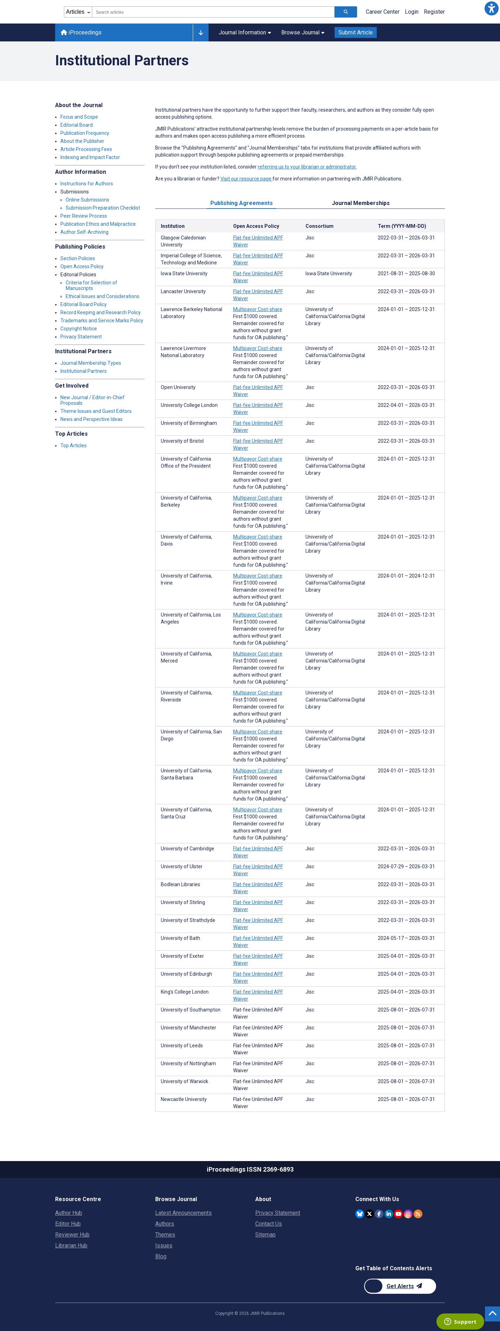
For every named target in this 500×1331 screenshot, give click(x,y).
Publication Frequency (84, 133)
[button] (491, 8)
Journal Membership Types (90, 363)
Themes (165, 1234)
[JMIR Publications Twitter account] (369, 1214)
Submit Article (355, 32)
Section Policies (77, 258)
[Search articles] (346, 12)
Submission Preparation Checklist (103, 208)
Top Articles (73, 445)
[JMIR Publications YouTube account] (398, 1214)
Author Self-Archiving (84, 232)
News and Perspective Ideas (91, 419)
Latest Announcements (183, 1213)
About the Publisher (82, 141)
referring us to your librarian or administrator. (307, 167)
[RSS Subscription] (418, 1214)
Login (412, 11)
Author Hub (68, 1213)
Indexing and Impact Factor (90, 157)
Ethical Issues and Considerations (102, 296)
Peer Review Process (83, 216)
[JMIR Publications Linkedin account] (388, 1214)
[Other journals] (201, 32)
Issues (163, 1245)
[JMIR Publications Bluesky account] (359, 1214)
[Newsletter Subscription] (400, 1286)
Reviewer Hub (72, 1234)
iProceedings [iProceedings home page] (81, 32)
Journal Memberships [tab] (361, 203)
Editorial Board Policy (83, 304)
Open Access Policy (82, 266)
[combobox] (213, 12)
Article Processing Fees (86, 149)
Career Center (383, 11)
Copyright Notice (78, 328)
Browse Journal (302, 32)
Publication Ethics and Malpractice (98, 224)
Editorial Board (76, 125)
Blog (160, 1256)
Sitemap (265, 1234)
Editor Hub (68, 1223)
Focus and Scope (79, 117)
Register (434, 11)
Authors (164, 1223)
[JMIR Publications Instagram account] (408, 1214)
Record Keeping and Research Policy (100, 312)
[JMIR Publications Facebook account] (379, 1214)
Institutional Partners (83, 371)
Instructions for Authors (86, 183)
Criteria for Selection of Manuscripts (91, 285)
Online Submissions (87, 200)
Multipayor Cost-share (257, 309)
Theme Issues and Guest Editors (96, 411)
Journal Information (245, 32)
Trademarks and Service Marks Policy (101, 320)
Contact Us (268, 1223)
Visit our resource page (246, 179)
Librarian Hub (71, 1245)
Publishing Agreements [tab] (241, 203)
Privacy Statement (81, 337)
